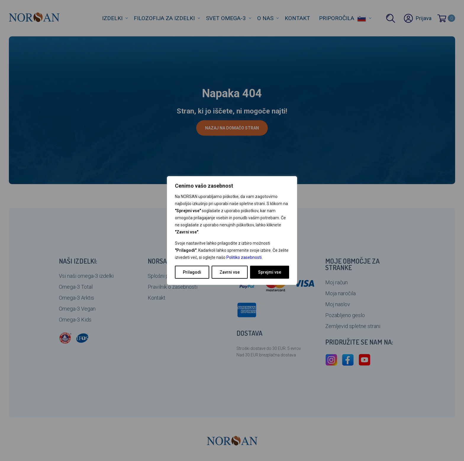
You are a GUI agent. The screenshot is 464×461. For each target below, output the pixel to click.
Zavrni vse (230, 272)
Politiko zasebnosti (244, 257)
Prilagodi (192, 272)
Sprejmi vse (269, 272)
